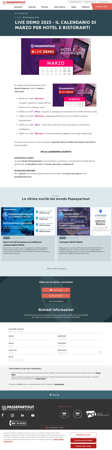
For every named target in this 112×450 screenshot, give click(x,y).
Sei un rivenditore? (56, 301)
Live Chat (58, 290)
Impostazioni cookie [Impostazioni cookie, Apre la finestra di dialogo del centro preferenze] (83, 438)
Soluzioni (18, 7)
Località (13, 350)
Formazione (103, 2)
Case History (60, 7)
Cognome (62, 336)
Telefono (62, 343)
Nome (11, 336)
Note (11, 357)
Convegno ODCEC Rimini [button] (71, 242)
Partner (44, 7)
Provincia (62, 350)
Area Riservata (75, 2)
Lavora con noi (90, 2)
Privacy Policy (41, 379)
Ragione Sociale (16, 329)
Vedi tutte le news (56, 268)
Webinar (85, 7)
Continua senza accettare (83, 444)
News (73, 7)
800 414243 (58, 295)
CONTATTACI (102, 7)
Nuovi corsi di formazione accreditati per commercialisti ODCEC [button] (22, 243)
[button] (56, 394)
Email (11, 343)
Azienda (32, 7)
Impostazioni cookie (56, 427)
